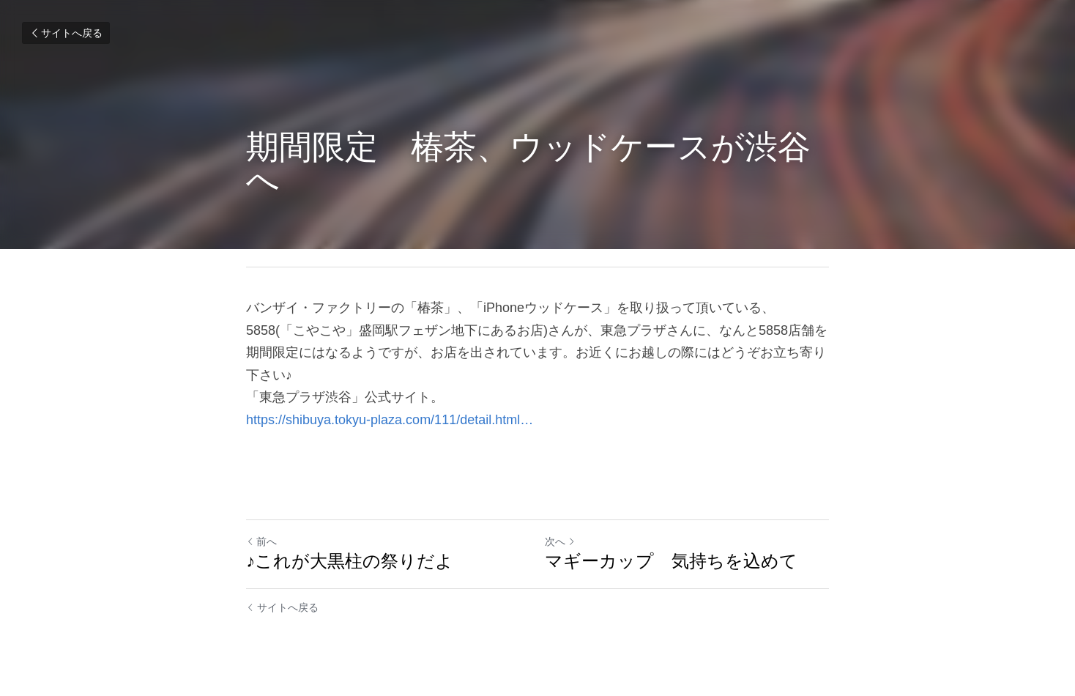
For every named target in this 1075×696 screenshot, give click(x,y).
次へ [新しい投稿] (560, 541)
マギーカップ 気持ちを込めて (671, 561)
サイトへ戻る (66, 33)
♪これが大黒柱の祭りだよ (349, 561)
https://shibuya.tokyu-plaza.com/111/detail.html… (389, 419)
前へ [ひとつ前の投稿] (261, 541)
